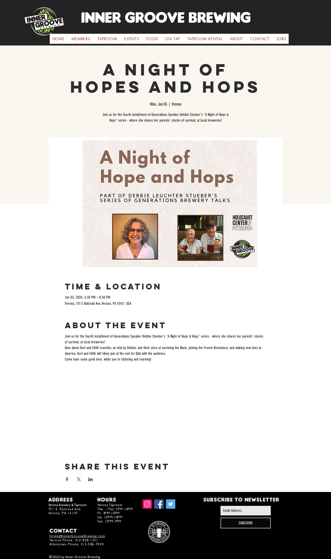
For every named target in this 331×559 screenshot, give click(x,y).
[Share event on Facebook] (67, 479)
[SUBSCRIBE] (246, 523)
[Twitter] (170, 504)
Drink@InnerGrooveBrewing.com (77, 536)
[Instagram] (147, 504)
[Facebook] (159, 504)
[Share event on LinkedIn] (90, 479)
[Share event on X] (79, 479)
